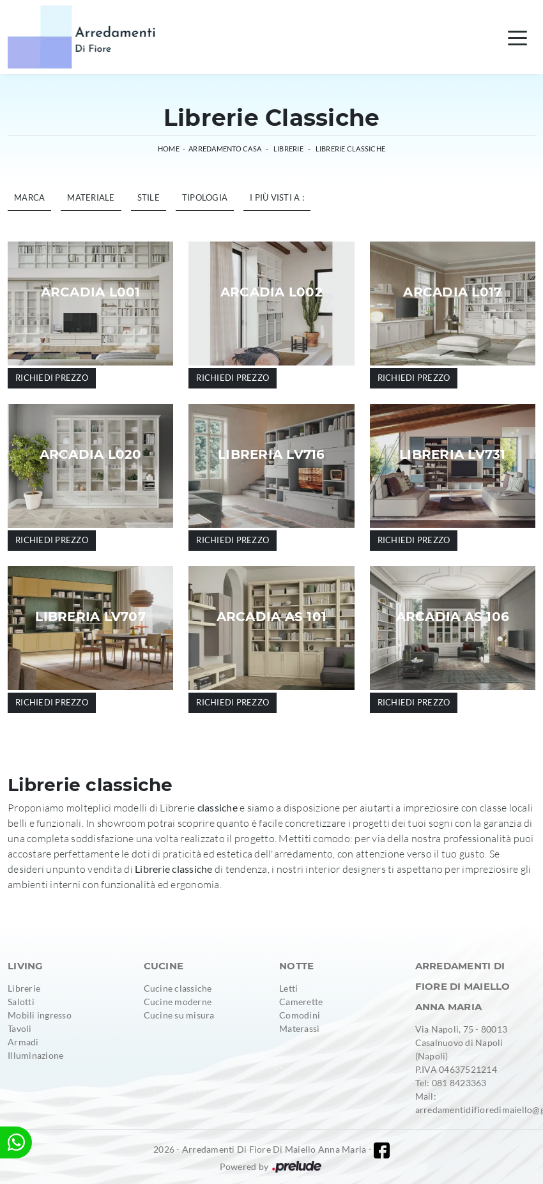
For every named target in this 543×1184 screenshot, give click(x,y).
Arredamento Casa (224, 148)
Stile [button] (148, 197)
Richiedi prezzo (51, 378)
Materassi (299, 1028)
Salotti (21, 1001)
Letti (288, 988)
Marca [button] (29, 197)
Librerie (288, 148)
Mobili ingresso (40, 1015)
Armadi (23, 1041)
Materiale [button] (90, 197)
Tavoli (20, 1028)
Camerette (301, 1001)
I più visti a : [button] (277, 197)
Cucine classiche (178, 988)
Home (169, 148)
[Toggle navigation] (517, 37)
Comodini (299, 1015)
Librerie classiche (351, 148)
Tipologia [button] (204, 197)
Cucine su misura (179, 1015)
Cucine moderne (178, 1001)
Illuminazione (35, 1055)
